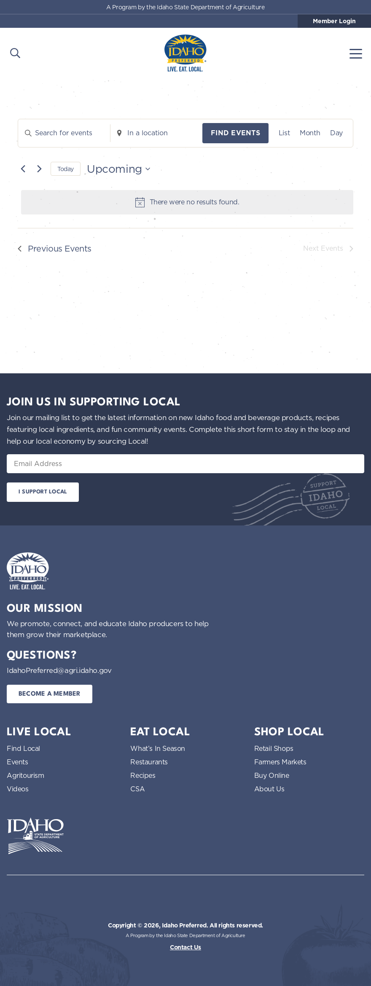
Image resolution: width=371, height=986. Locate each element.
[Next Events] (39, 169)
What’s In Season (157, 748)
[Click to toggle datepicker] (118, 169)
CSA (137, 789)
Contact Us (185, 947)
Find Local (23, 748)
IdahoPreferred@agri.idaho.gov (59, 670)
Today (65, 168)
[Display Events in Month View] (310, 133)
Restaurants (149, 762)
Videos (18, 789)
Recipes (142, 775)
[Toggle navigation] (355, 53)
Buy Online (271, 775)
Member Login (334, 21)
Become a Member (50, 694)
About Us (269, 789)
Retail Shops (273, 748)
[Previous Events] (23, 169)
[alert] (187, 202)
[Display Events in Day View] (336, 133)
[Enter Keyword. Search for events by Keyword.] (64, 133)
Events (17, 762)
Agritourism (25, 775)
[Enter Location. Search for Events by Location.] (156, 133)
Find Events (235, 133)
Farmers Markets (280, 762)
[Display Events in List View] (284, 133)
